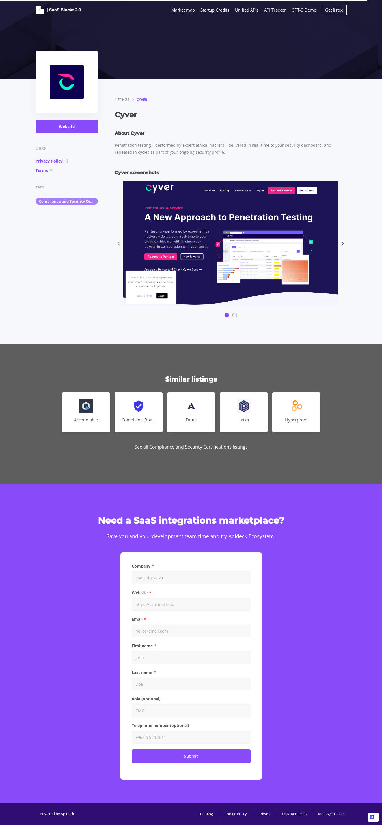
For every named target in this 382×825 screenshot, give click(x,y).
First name (142, 645)
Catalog (206, 813)
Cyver (142, 99)
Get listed (334, 10)
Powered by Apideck (57, 813)
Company (141, 566)
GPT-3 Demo (304, 10)
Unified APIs (246, 10)
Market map (183, 10)
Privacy (264, 813)
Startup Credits (214, 10)
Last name (142, 672)
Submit (191, 756)
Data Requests (294, 813)
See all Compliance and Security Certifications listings (191, 447)
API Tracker (275, 10)
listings (122, 99)
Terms (45, 170)
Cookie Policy (236, 813)
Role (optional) (146, 698)
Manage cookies (331, 813)
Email (137, 619)
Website (67, 126)
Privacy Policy (52, 161)
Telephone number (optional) (160, 725)
